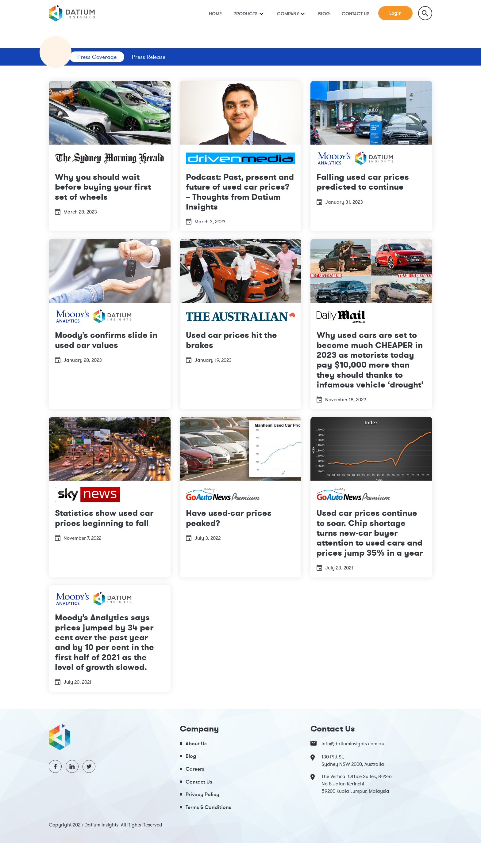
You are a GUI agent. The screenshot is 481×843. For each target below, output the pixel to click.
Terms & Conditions (208, 807)
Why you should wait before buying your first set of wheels (103, 187)
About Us (196, 743)
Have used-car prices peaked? (228, 518)
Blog (324, 14)
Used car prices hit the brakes (231, 340)
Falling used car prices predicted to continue (363, 182)
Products (245, 14)
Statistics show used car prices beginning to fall (104, 518)
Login (395, 13)
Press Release (148, 56)
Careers (195, 769)
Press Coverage (97, 56)
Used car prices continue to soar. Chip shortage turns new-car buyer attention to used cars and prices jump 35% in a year (370, 533)
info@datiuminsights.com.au (347, 743)
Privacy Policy (202, 794)
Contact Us (356, 14)
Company (288, 14)
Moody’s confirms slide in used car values (106, 340)
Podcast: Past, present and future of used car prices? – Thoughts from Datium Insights (240, 192)
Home (215, 14)
